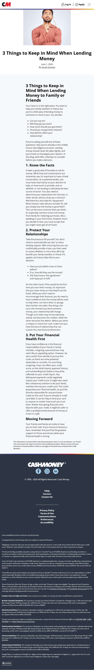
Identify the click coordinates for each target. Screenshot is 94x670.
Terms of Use (47, 513)
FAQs (47, 490)
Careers (47, 494)
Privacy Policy (47, 510)
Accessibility (47, 522)
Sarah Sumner (48, 67)
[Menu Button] (89, 4)
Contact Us (47, 497)
